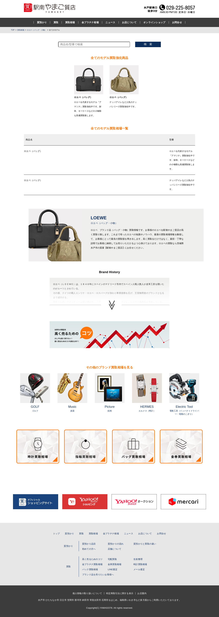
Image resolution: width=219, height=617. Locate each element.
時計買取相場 (140, 564)
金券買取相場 (114, 564)
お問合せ (177, 22)
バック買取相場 (90, 569)
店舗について (114, 549)
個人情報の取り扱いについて (87, 593)
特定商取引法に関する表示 (119, 593)
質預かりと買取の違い (144, 544)
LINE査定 (112, 569)
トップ (56, 533)
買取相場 (70, 22)
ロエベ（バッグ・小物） (36, 30)
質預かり (42, 22)
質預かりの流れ (116, 544)
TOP (13, 30)
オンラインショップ (154, 22)
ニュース (110, 22)
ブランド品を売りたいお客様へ (98, 574)
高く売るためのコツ (92, 559)
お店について (129, 22)
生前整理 (138, 559)
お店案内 (141, 593)
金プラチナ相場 (90, 22)
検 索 (148, 44)
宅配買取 (112, 559)
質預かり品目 (89, 544)
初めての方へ (89, 549)
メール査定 (139, 569)
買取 (56, 22)
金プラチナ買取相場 (92, 564)
